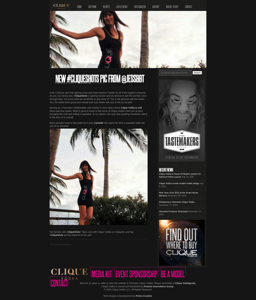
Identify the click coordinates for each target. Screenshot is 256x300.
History (155, 5)
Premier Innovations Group (158, 286)
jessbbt (99, 123)
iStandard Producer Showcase (173, 211)
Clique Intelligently (185, 283)
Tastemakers (140, 5)
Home (79, 5)
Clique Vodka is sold (131, 107)
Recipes (106, 5)
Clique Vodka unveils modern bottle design (179, 183)
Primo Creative (144, 296)
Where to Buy (172, 5)
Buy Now (92, 5)
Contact (188, 5)
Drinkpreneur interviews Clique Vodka (176, 202)
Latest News (121, 5)
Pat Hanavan (99, 82)
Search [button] (197, 72)
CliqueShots (81, 96)
